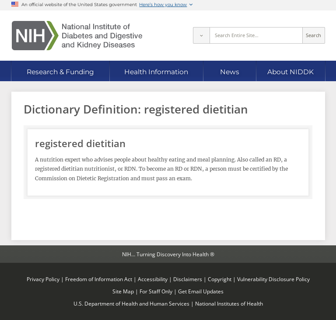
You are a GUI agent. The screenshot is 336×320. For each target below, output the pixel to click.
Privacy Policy (43, 278)
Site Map (123, 291)
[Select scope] (201, 35)
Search (313, 35)
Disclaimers (187, 278)
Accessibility (153, 278)
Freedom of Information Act (98, 278)
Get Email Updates (201, 291)
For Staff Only (156, 291)
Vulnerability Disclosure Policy (273, 278)
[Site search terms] (256, 35)
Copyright (219, 278)
